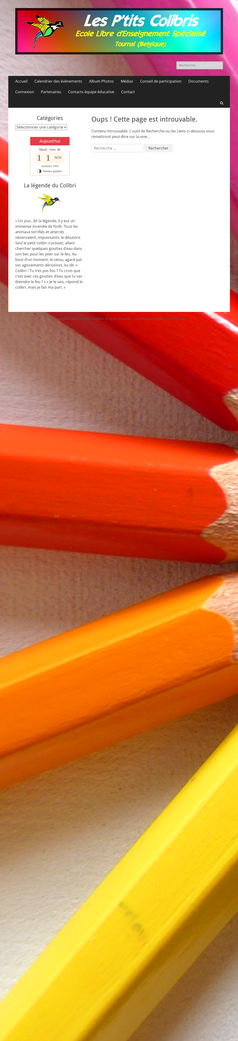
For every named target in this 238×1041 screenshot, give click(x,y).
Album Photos (101, 81)
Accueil (21, 81)
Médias (127, 81)
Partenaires (51, 91)
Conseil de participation (160, 81)
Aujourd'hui (49, 141)
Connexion (24, 91)
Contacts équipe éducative (91, 91)
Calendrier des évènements (58, 81)
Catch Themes (174, 319)
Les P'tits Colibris (90, 319)
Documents (198, 81)
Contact (128, 91)
